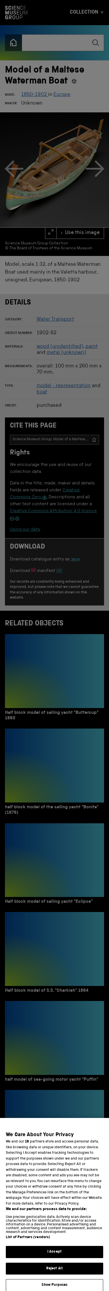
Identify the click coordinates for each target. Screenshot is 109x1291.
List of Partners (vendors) (28, 1242)
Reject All (54, 1273)
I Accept (54, 1256)
